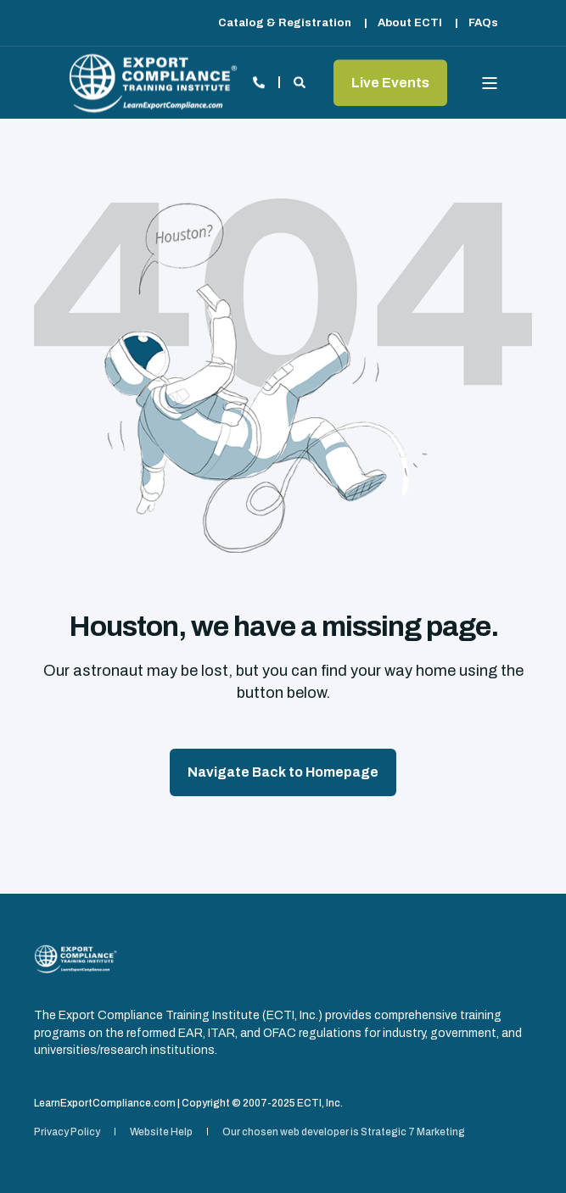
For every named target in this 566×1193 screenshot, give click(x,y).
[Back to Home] (153, 83)
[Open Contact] (259, 82)
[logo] (75, 959)
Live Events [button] (390, 82)
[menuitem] (284, 23)
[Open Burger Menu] (490, 83)
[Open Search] (301, 81)
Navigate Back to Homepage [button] (283, 772)
